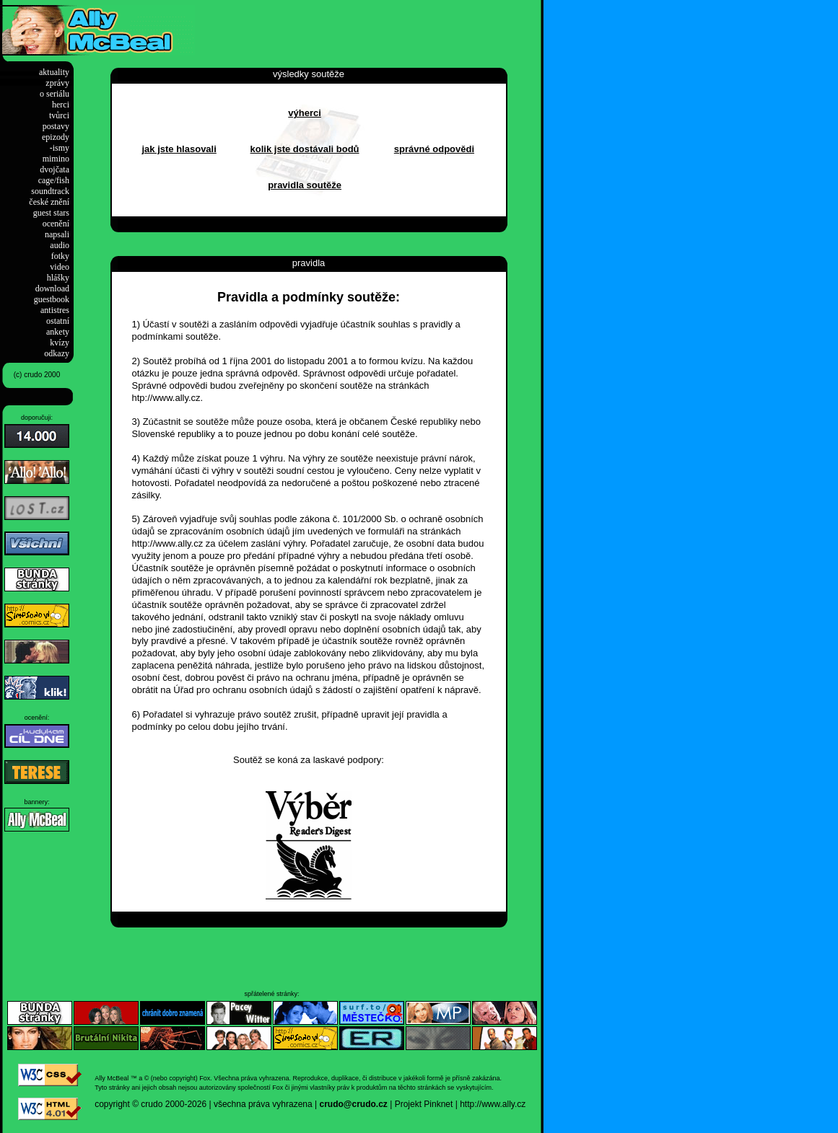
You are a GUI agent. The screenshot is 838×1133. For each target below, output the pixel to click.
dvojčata (54, 169)
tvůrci (59, 115)
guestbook (51, 299)
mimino (56, 159)
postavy (56, 126)
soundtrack (50, 191)
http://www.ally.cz (492, 1104)
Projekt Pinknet (424, 1104)
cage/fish (53, 180)
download (52, 288)
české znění (49, 202)
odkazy (56, 353)
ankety (57, 332)
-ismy (59, 148)
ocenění (56, 224)
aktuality (54, 72)
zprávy (57, 83)
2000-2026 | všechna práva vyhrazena (239, 1104)
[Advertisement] (364, 26)
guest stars (51, 213)
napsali (57, 234)
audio (59, 245)
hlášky (58, 278)
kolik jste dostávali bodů (304, 149)
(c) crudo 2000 (37, 375)
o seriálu (54, 94)
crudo (151, 1104)
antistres (54, 310)
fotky (60, 256)
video (59, 267)
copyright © (117, 1104)
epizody (55, 137)
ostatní (57, 321)
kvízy (59, 343)
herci (60, 105)
